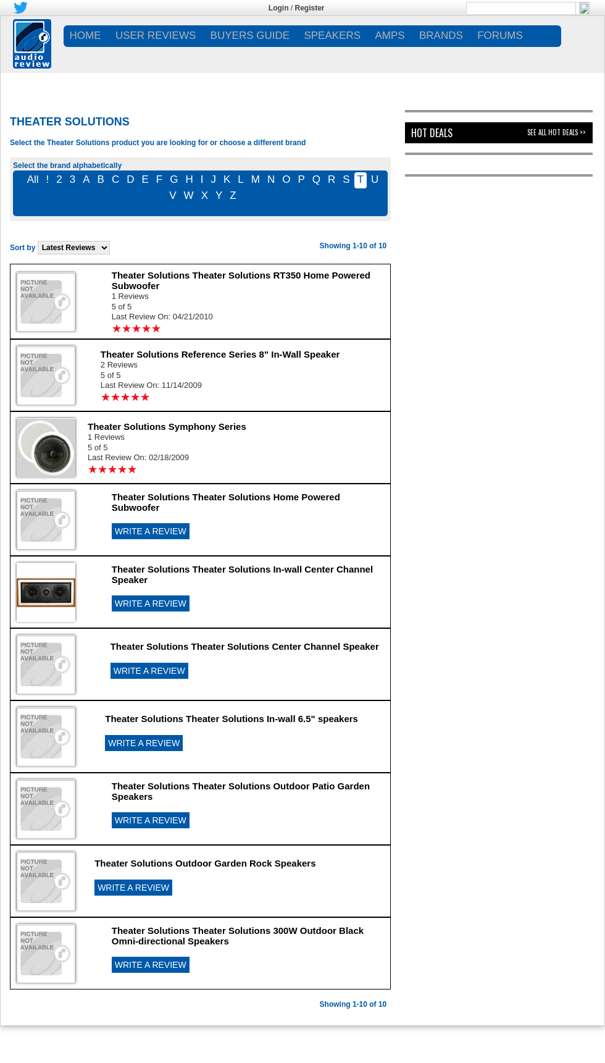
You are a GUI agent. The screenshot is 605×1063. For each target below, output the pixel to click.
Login (279, 8)
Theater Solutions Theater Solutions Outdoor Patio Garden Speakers (241, 791)
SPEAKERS (332, 35)
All (33, 179)
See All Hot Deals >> (556, 132)
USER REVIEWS (155, 35)
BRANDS (441, 35)
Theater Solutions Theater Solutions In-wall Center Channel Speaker (242, 574)
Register (310, 8)
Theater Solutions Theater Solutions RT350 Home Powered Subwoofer (241, 280)
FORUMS (500, 35)
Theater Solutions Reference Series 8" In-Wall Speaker (220, 354)
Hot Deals (432, 132)
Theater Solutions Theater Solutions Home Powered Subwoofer (226, 502)
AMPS (389, 35)
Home (85, 35)
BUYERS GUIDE (250, 35)
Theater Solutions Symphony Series (167, 426)
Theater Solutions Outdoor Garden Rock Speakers (204, 863)
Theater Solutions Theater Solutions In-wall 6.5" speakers (231, 718)
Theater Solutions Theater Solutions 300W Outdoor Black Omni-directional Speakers (238, 935)
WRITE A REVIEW (150, 531)
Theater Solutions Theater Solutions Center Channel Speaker (245, 646)
